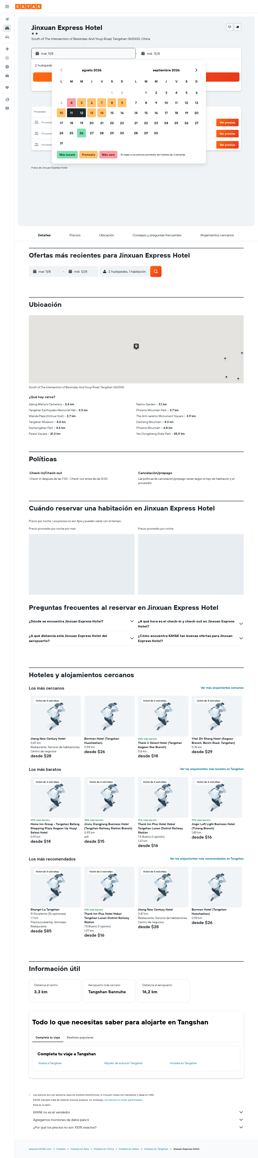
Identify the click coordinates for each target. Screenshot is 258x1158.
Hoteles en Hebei (129, 1148)
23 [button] (122, 123)
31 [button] (61, 143)
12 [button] (81, 113)
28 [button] (102, 133)
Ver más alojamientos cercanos (222, 688)
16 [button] (122, 113)
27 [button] (92, 133)
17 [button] (61, 123)
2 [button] (122, 92)
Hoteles (61, 1148)
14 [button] (101, 113)
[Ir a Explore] (7, 49)
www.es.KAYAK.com (40, 1148)
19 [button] (81, 123)
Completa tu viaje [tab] (48, 1037)
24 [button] (61, 133)
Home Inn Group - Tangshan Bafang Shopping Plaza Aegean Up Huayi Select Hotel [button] (55, 828)
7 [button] (102, 103)
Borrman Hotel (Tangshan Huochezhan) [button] (101, 741)
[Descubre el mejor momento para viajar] (7, 66)
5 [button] (82, 103)
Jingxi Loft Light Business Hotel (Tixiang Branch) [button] (213, 826)
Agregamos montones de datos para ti (138, 1119)
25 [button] (71, 133)
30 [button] (122, 133)
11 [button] (71, 113)
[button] (7, 6)
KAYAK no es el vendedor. (138, 1112)
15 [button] (112, 113)
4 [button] (71, 103)
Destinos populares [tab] (80, 1037)
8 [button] (112, 103)
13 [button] (91, 113)
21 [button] (101, 123)
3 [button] (61, 103)
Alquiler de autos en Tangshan (123, 1063)
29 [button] (112, 133)
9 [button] (122, 103)
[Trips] (7, 87)
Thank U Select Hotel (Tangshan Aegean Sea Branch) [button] (160, 745)
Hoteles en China (104, 1148)
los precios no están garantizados (123, 1099)
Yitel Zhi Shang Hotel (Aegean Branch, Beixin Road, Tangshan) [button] (213, 741)
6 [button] (92, 103)
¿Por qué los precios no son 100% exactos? (138, 1127)
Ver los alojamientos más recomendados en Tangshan (207, 858)
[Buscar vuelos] (7, 19)
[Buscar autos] (7, 37)
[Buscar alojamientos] (7, 28)
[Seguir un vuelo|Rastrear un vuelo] (7, 58)
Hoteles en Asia (80, 1148)
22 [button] (112, 123)
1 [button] (111, 92)
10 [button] (61, 113)
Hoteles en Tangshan (183, 1063)
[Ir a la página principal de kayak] (28, 6)
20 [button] (92, 123)
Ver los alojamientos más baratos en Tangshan (212, 769)
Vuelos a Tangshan (50, 1063)
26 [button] (81, 133)
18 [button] (71, 123)
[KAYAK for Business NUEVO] (7, 75)
